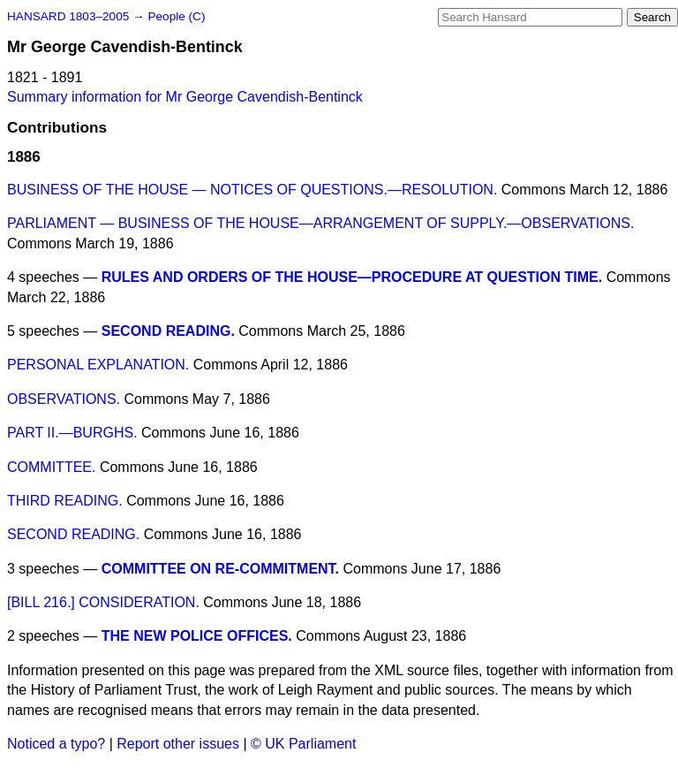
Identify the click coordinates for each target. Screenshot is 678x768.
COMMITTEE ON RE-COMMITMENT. (220, 568)
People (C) (176, 16)
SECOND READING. (168, 330)
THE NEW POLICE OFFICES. (197, 635)
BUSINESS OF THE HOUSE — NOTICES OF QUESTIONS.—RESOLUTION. (252, 189)
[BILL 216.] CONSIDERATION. (103, 602)
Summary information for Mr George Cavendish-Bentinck (185, 96)
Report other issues (178, 743)
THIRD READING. (65, 500)
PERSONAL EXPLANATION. (98, 364)
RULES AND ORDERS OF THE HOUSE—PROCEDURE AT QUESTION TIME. (352, 277)
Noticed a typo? (56, 743)
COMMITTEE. (51, 467)
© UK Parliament (303, 743)
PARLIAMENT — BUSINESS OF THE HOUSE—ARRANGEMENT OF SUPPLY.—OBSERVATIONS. (320, 223)
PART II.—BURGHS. (72, 432)
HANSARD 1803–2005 (68, 16)
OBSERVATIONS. (63, 399)
